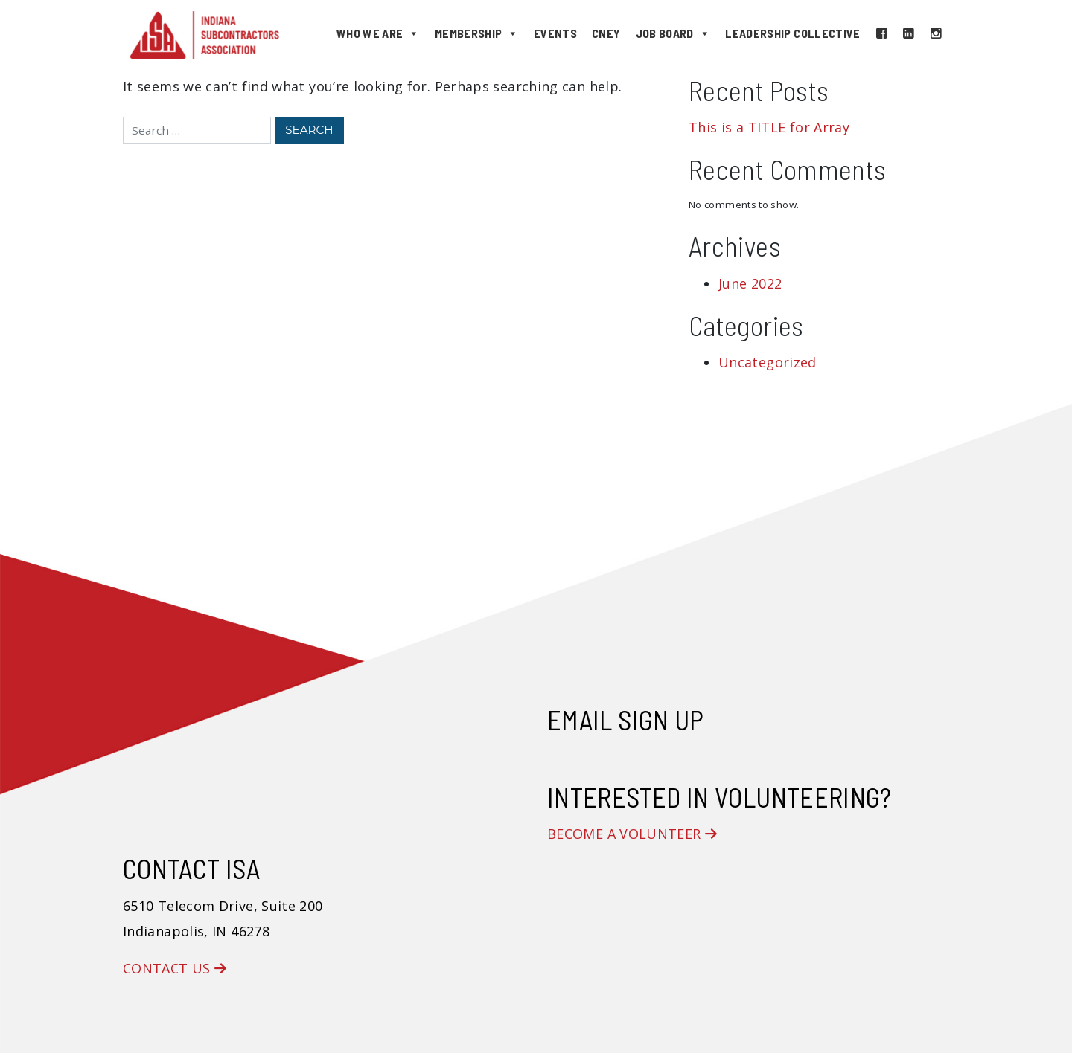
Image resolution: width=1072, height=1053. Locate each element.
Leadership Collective (793, 33)
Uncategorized (767, 362)
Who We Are (378, 33)
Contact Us (174, 968)
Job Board (673, 33)
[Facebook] (881, 33)
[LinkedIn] (908, 33)
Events (555, 33)
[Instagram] (935, 33)
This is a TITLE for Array (769, 127)
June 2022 (750, 283)
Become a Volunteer (632, 834)
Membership (477, 33)
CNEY (606, 33)
